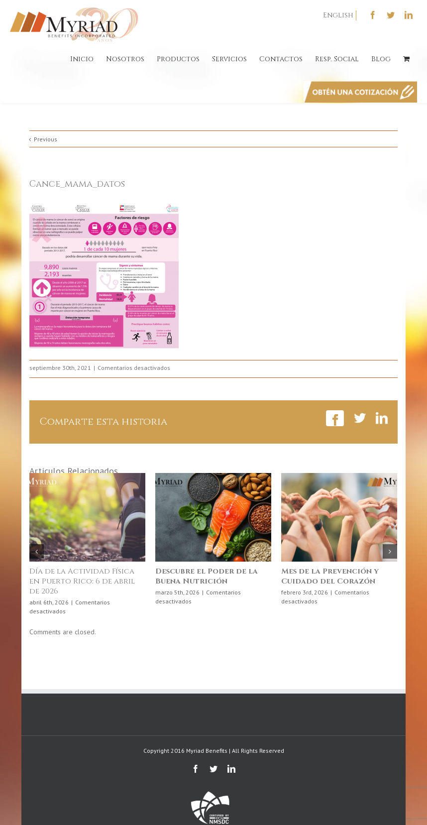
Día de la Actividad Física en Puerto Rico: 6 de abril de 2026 (82, 581)
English (338, 15)
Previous (45, 139)
